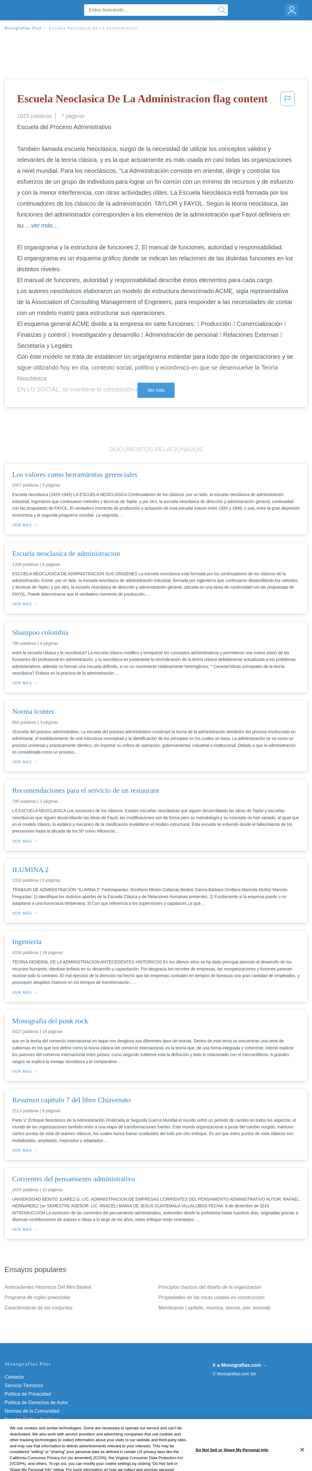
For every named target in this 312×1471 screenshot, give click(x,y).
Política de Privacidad (28, 1394)
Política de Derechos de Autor (36, 1402)
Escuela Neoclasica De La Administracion (93, 28)
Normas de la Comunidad (32, 1411)
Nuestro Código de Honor (32, 1419)
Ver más (156, 390)
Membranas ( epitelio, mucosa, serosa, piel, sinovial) (214, 1307)
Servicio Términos (24, 1385)
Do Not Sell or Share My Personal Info (45, 1428)
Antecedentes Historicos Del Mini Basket (48, 1287)
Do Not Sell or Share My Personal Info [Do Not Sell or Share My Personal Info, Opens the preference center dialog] (232, 1463)
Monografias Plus (23, 28)
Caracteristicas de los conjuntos (39, 1307)
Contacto (14, 1377)
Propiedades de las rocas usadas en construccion (211, 1297)
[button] (287, 100)
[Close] (302, 1462)
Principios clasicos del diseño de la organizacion (209, 1287)
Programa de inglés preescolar (37, 1297)
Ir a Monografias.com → (240, 1365)
